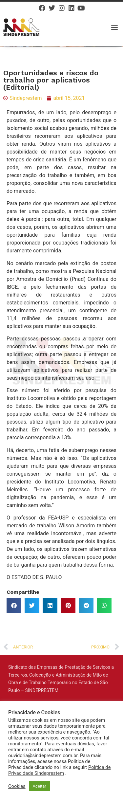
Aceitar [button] (39, 786)
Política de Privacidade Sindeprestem (59, 770)
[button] (114, 27)
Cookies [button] (17, 786)
